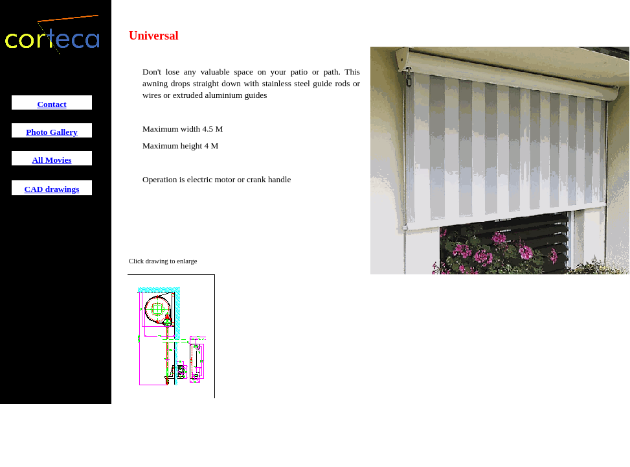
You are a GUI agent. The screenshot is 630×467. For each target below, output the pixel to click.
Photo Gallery (52, 132)
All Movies (51, 160)
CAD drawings (52, 189)
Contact (51, 104)
